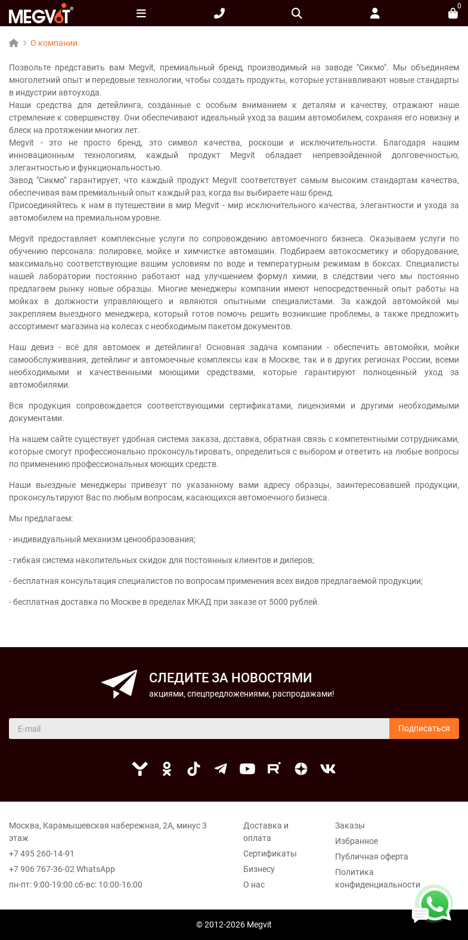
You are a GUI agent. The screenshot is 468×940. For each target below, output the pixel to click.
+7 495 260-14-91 (42, 853)
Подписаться (424, 728)
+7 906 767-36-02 (42, 869)
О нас (254, 884)
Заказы (350, 825)
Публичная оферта (371, 856)
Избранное (356, 841)
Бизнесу (259, 869)
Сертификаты (270, 853)
